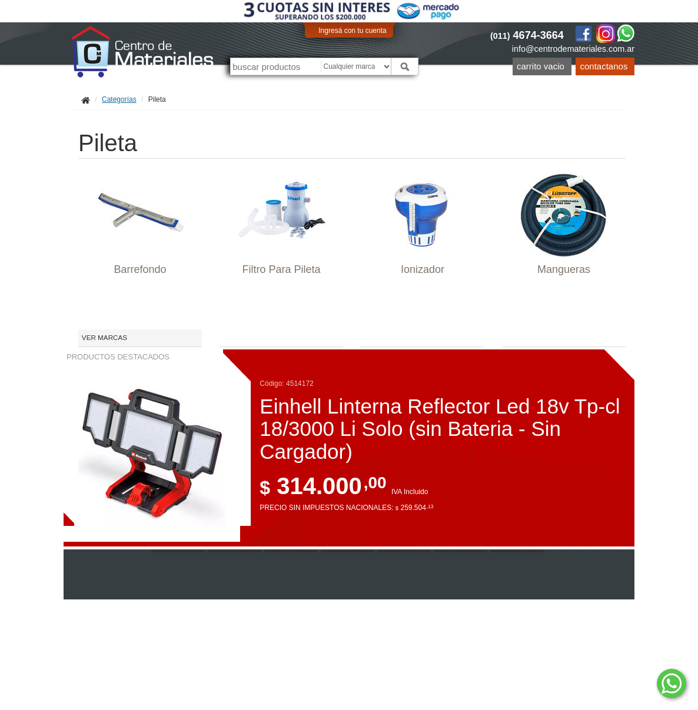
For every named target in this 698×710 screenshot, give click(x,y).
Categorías (119, 99)
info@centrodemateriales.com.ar (573, 49)
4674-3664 (527, 35)
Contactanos (604, 66)
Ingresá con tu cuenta (352, 30)
